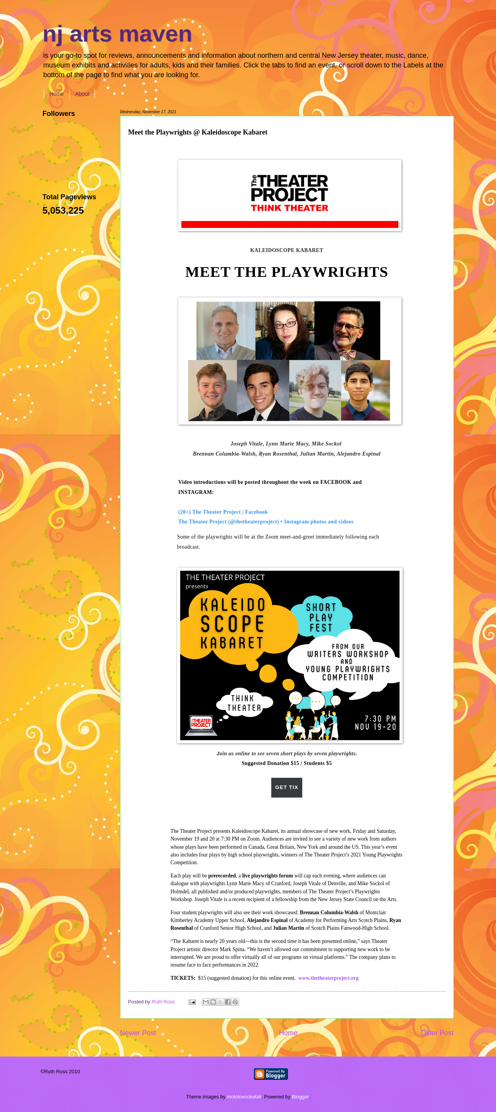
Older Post (436, 1033)
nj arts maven (118, 34)
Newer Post (138, 1033)
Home (57, 94)
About (82, 94)
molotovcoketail (244, 1097)
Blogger (300, 1097)
